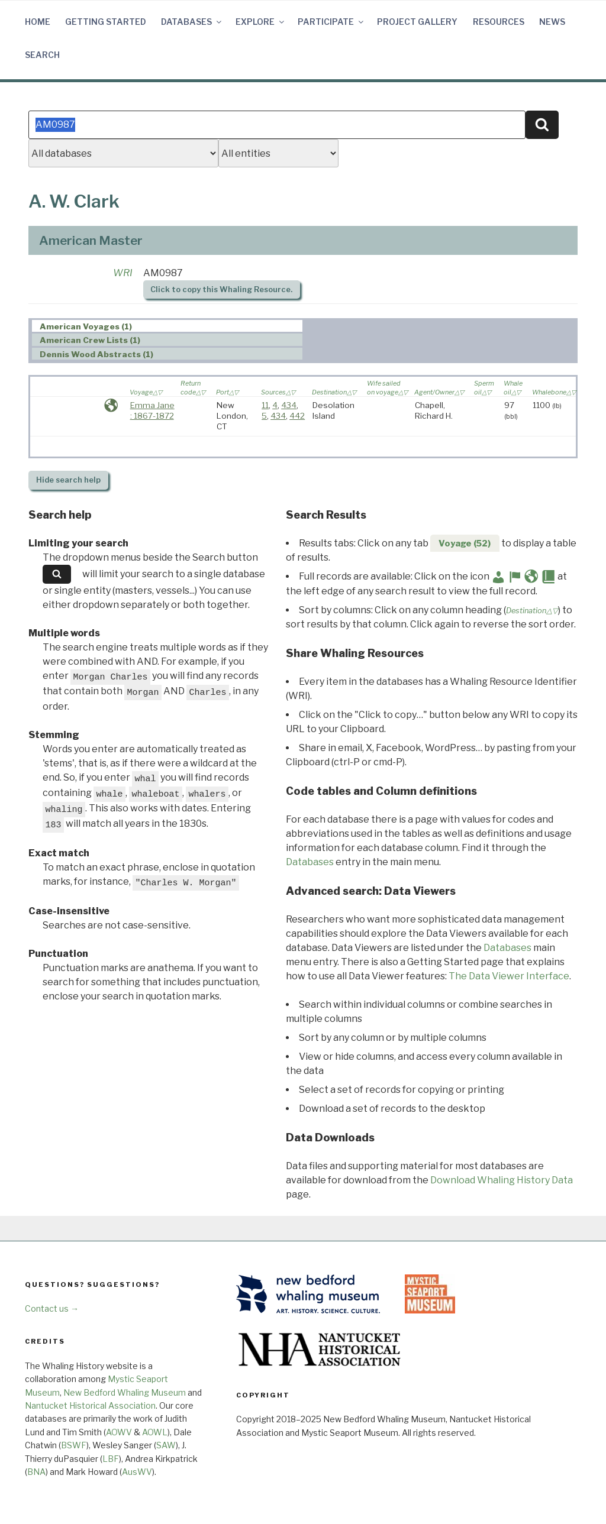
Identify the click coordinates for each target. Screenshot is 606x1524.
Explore (261, 22)
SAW (166, 1445)
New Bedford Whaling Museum (124, 1392)
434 (288, 405)
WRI (123, 273)
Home (37, 22)
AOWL (154, 1432)
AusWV (137, 1472)
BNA (36, 1472)
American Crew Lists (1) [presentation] (90, 340)
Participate (331, 22)
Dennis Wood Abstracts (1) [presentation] (96, 354)
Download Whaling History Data (501, 1180)
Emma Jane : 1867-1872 (152, 410)
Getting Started (105, 22)
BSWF (73, 1445)
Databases (192, 22)
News (552, 22)
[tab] (167, 326)
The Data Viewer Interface (509, 976)
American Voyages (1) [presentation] (86, 326)
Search (42, 55)
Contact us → (52, 1308)
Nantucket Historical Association (90, 1405)
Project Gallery (417, 22)
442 (297, 415)
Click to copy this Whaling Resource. (221, 289)
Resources (498, 22)
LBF (110, 1459)
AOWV (119, 1432)
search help (68, 479)
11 (265, 405)
